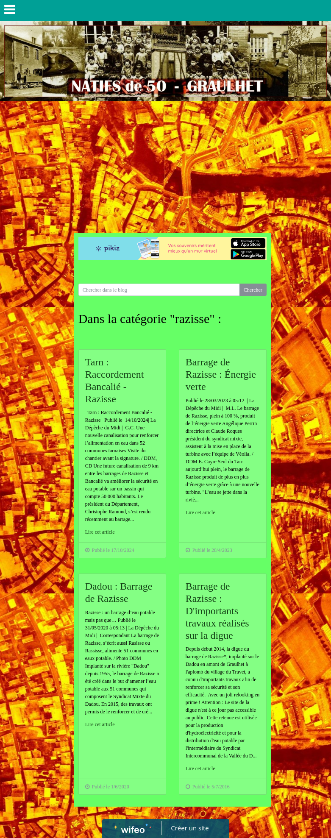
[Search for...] (159, 290)
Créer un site (190, 828)
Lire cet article (100, 532)
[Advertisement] (165, 165)
